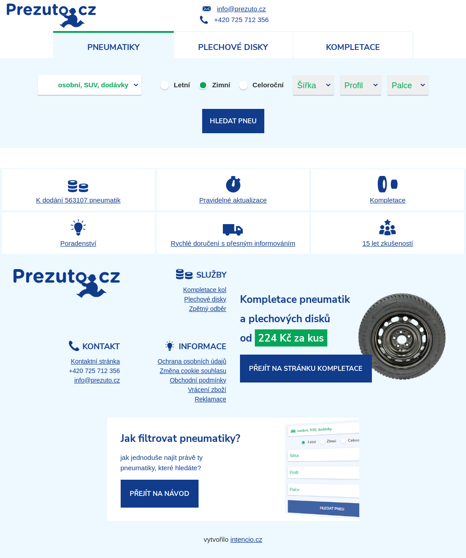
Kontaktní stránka (95, 361)
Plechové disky (233, 47)
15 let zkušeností (387, 243)
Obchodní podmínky (198, 380)
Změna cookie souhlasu (193, 370)
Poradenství (78, 243)
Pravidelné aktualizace (233, 200)
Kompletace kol (204, 289)
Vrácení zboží (207, 389)
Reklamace (210, 399)
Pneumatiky (113, 47)
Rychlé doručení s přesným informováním (233, 243)
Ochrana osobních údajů (192, 361)
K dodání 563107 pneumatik (78, 200)
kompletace (346, 336)
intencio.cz (246, 539)
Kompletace (353, 47)
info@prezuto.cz (241, 9)
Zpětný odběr (207, 308)
